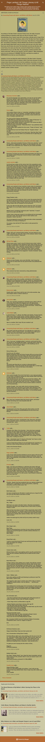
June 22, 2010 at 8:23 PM (13, 193)
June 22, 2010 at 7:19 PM (13, 158)
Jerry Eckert (10, 299)
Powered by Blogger (22, 739)
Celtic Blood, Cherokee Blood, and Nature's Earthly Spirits (18, 705)
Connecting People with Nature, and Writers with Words (21, 140)
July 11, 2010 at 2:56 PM (13, 460)
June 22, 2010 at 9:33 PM (13, 226)
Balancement (10, 290)
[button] (43, 13)
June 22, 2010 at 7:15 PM (13, 147)
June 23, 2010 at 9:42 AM (13, 264)
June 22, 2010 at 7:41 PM (13, 180)
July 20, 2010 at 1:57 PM (13, 546)
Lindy (8, 428)
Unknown (9, 258)
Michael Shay (10, 241)
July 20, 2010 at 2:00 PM (13, 571)
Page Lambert (10, 452)
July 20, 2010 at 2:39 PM (13, 674)
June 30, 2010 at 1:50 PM (13, 347)
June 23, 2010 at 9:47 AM (13, 286)
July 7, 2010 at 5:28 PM (12, 424)
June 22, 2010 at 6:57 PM (13, 136)
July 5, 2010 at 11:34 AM (13, 393)
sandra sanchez (11, 162)
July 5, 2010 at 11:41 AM (13, 402)
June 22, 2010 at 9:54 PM (13, 237)
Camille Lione (10, 665)
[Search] (43, 3)
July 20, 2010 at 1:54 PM (13, 522)
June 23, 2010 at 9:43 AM (13, 273)
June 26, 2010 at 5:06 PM (13, 335)
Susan (8, 110)
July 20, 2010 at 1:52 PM (13, 496)
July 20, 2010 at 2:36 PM (13, 649)
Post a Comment (6, 677)
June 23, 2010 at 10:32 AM (13, 295)
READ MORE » (40, 700)
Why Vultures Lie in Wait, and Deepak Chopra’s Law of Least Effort (20, 721)
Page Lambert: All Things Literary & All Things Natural (22, 3)
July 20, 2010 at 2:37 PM (13, 661)
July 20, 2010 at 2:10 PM (13, 625)
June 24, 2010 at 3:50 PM (13, 308)
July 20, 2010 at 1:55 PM (13, 535)
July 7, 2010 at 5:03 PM (12, 413)
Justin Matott (10, 312)
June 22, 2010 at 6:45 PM (13, 106)
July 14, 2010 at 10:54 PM (13, 476)
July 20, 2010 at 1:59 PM (13, 556)
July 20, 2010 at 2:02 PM (13, 591)
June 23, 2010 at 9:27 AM (13, 254)
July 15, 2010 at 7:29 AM (13, 487)
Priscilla (9, 464)
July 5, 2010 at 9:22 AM (13, 369)
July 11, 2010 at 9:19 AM (13, 448)
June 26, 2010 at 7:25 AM (13, 324)
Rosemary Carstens (12, 95)
